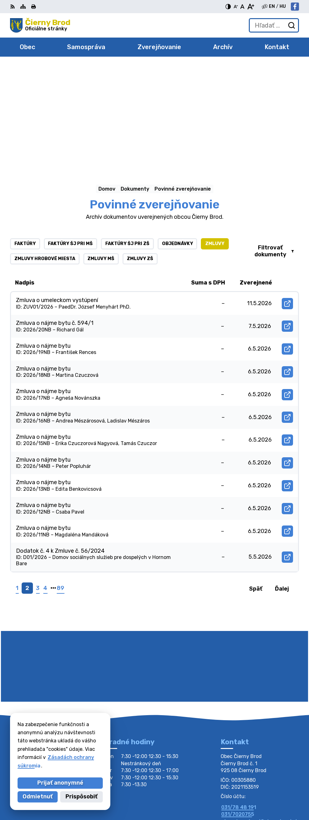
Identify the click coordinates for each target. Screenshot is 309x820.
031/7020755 (237, 710)
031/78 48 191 (238, 703)
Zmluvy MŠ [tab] (100, 154)
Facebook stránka (243, 724)
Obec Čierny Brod (247, 795)
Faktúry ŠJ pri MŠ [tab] (70, 139)
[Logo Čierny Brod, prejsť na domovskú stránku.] (40, 25)
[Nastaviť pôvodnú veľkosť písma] (242, 6)
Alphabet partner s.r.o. (240, 787)
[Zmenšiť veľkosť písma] (235, 6)
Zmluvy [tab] (214, 139)
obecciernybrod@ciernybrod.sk (259, 717)
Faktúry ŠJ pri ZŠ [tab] (127, 139)
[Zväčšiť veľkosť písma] (250, 6)
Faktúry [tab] (25, 139)
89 (60, 484)
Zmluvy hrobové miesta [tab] (44, 154)
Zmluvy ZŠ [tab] (140, 154)
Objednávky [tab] (177, 139)
